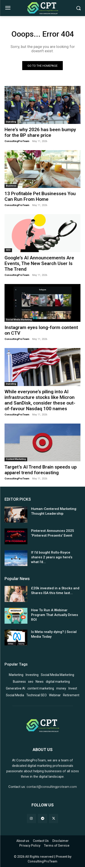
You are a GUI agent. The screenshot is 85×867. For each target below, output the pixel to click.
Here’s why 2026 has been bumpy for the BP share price (40, 132)
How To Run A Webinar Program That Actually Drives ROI (54, 615)
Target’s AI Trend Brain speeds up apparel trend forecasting (41, 469)
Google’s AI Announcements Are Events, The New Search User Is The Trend (39, 263)
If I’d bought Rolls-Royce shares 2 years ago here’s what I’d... (51, 557)
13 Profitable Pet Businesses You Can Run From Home (40, 196)
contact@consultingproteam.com (52, 787)
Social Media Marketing (19, 319)
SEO (8, 250)
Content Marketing (16, 459)
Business (11, 186)
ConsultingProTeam (17, 141)
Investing (11, 122)
